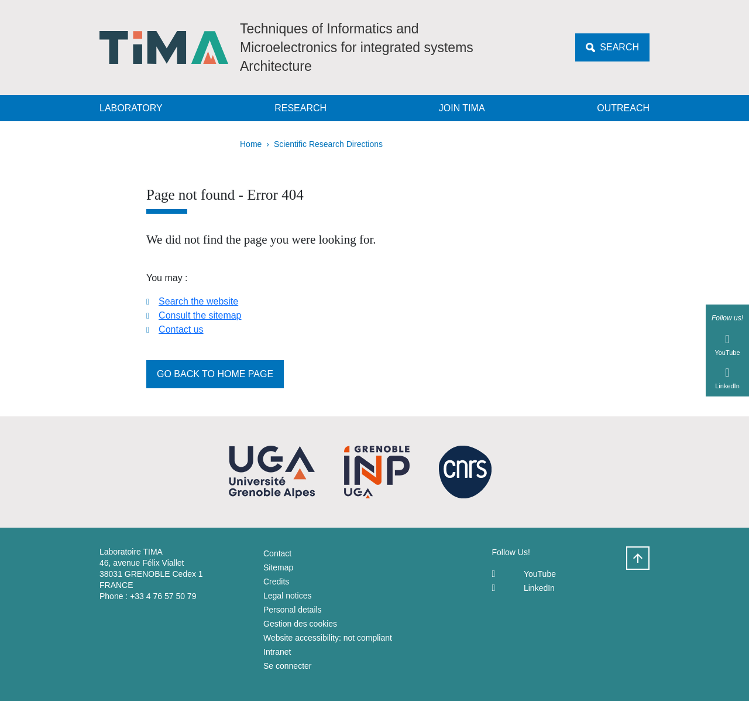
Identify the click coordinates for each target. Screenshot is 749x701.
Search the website (198, 301)
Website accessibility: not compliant (327, 637)
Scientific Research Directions (328, 144)
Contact (277, 553)
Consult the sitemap (200, 315)
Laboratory (131, 108)
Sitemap (278, 567)
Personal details (292, 609)
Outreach (623, 108)
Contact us (181, 329)
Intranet (277, 651)
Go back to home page (215, 374)
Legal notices (287, 595)
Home (251, 144)
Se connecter (287, 666)
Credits (276, 581)
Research (300, 108)
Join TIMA (462, 108)
